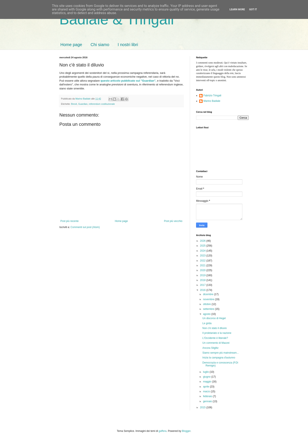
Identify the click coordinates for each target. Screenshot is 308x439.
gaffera (162, 431)
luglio (206, 371)
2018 (203, 280)
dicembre (208, 294)
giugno (207, 376)
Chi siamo (99, 44)
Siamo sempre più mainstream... (220, 352)
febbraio (208, 396)
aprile (206, 386)
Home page (71, 44)
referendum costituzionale (102, 104)
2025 (203, 245)
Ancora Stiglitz (210, 347)
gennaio (208, 401)
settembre (209, 309)
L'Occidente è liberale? (215, 338)
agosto (207, 314)
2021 (203, 265)
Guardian (83, 104)
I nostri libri (128, 44)
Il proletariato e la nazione (216, 333)
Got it (253, 9)
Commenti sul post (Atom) (85, 227)
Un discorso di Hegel (214, 318)
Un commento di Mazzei (216, 342)
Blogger (186, 431)
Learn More (237, 9)
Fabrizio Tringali (212, 95)
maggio (207, 381)
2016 (203, 290)
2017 (203, 285)
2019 (203, 275)
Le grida (206, 323)
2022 (203, 260)
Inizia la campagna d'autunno (218, 357)
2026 (203, 240)
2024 (203, 250)
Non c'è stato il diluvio (214, 328)
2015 (203, 407)
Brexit (74, 104)
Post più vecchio (173, 221)
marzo (207, 391)
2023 (203, 255)
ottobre (207, 304)
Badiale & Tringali (116, 19)
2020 (203, 270)
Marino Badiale (211, 100)
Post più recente (69, 221)
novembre (209, 299)
